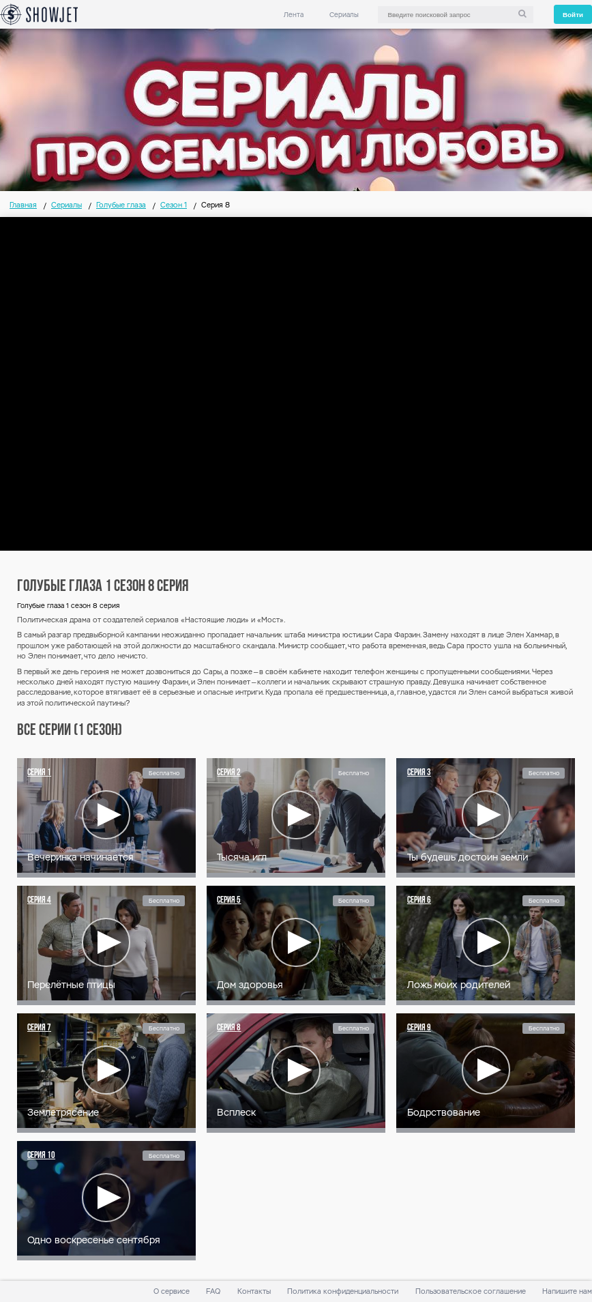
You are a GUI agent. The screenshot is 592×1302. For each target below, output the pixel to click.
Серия (39, 773)
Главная (23, 205)
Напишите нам (567, 1291)
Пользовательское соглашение (470, 1291)
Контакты (254, 1291)
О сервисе (171, 1291)
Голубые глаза (121, 205)
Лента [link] (294, 14)
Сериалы (344, 14)
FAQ (213, 1291)
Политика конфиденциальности (342, 1291)
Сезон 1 (173, 205)
